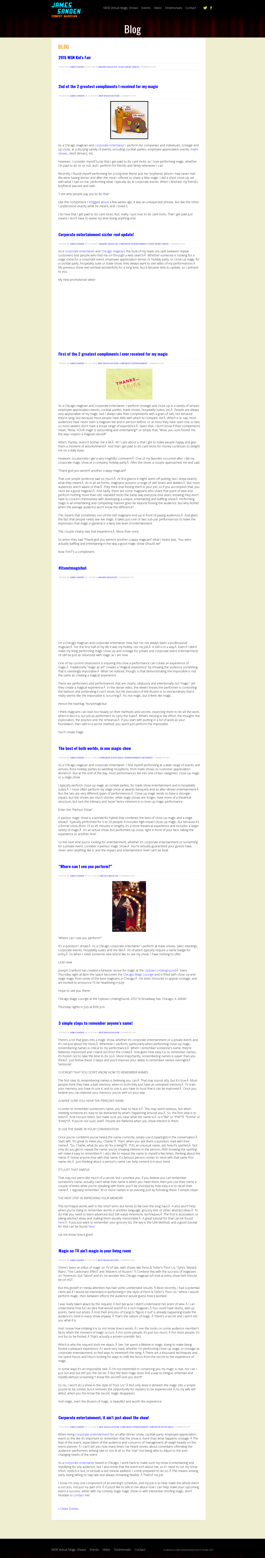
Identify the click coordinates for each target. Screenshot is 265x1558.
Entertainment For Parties (138, 758)
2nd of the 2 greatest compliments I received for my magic (108, 86)
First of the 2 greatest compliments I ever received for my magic (113, 354)
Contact (190, 8)
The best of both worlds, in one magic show (94, 748)
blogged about (99, 202)
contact (79, 1495)
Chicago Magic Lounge (138, 974)
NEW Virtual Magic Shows (120, 8)
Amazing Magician (107, 67)
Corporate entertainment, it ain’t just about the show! (103, 1417)
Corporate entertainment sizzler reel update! (96, 234)
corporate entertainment (92, 1434)
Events (146, 8)
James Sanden (77, 67)
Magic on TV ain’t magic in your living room (94, 1251)
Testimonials (173, 8)
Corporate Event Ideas (111, 758)
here (61, 1222)
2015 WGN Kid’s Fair (74, 57)
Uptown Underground (160, 970)
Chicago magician (113, 251)
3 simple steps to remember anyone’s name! (95, 1023)
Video (158, 8)
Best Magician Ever (109, 96)
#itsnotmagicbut (72, 568)
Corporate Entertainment (133, 244)
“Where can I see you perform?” (85, 866)
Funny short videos (128, 67)
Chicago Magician (108, 876)
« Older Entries (68, 1509)
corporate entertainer (110, 145)
